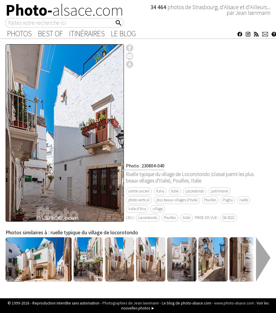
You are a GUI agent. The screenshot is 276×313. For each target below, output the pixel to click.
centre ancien (138, 191)
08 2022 (228, 217)
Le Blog (123, 33)
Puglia (228, 199)
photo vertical (138, 199)
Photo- (65, 10)
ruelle (244, 199)
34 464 (158, 7)
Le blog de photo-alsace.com (186, 303)
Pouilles (210, 199)
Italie (175, 191)
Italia (160, 191)
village (158, 208)
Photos (19, 33)
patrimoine (219, 191)
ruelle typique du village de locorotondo (94, 232)
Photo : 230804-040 (145, 166)
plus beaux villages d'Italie (176, 199)
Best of (50, 33)
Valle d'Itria (137, 208)
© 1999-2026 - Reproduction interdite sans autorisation (53, 303)
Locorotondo (194, 191)
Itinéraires (87, 33)
